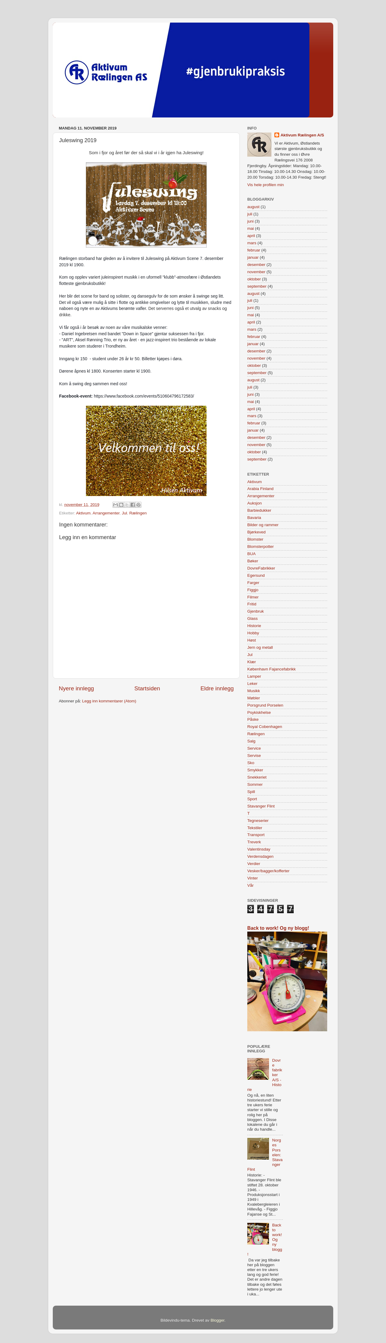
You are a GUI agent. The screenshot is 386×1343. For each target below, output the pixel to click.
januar (253, 257)
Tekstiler (254, 828)
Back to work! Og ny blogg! (278, 928)
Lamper (254, 676)
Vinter (252, 878)
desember (256, 264)
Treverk (254, 842)
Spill (251, 791)
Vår (250, 885)
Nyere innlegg (76, 688)
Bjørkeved (256, 532)
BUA (251, 553)
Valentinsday (258, 849)
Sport (252, 799)
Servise (254, 755)
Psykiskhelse (259, 712)
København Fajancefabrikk (271, 669)
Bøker (252, 561)
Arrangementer (106, 513)
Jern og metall (260, 647)
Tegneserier (258, 820)
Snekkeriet (257, 777)
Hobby (253, 633)
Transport (255, 834)
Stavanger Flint (261, 806)
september (257, 286)
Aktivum (83, 513)
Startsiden (147, 688)
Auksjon (254, 503)
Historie (254, 625)
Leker (252, 683)
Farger (253, 582)
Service (254, 748)
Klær (251, 662)
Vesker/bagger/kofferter (268, 871)
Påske (253, 719)
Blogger (217, 1320)
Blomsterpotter (260, 546)
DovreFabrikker (261, 568)
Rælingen (138, 513)
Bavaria (254, 517)
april (251, 235)
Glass (252, 618)
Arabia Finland (260, 488)
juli (249, 214)
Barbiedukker (259, 510)
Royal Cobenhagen (264, 726)
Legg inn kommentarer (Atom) (109, 701)
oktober (254, 279)
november (256, 272)
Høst (251, 640)
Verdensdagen (260, 856)
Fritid (251, 604)
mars (251, 243)
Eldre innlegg (217, 688)
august (253, 207)
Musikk (253, 691)
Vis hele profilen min (265, 185)
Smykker (255, 770)
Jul (124, 513)
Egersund (256, 575)
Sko (250, 763)
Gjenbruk (255, 611)
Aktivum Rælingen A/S (302, 135)
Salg (251, 741)
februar (253, 250)
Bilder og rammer (263, 525)
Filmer (253, 597)
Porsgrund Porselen (265, 705)
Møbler (253, 698)
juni (250, 221)
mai (250, 228)
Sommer (255, 784)
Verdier (253, 863)
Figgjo (252, 590)
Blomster (255, 539)
